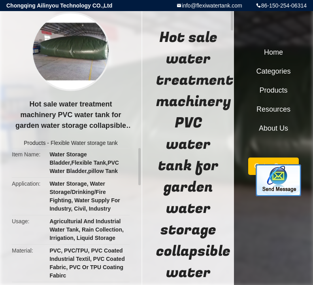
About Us (273, 128)
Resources (273, 109)
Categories (273, 71)
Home (273, 52)
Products (34, 143)
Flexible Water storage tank (84, 143)
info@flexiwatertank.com (212, 5)
